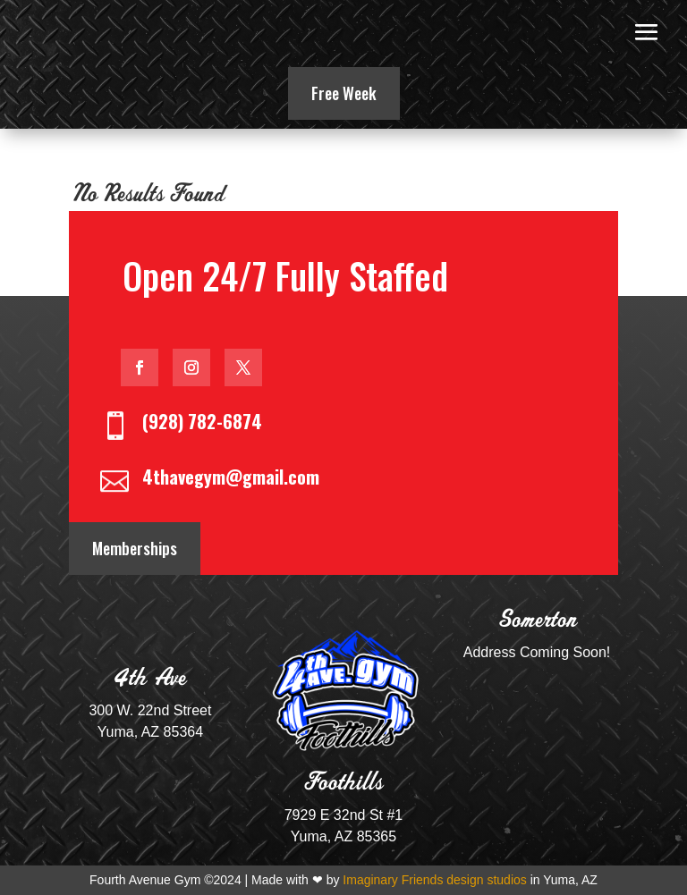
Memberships (134, 548)
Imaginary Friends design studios (434, 880)
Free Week (344, 93)
